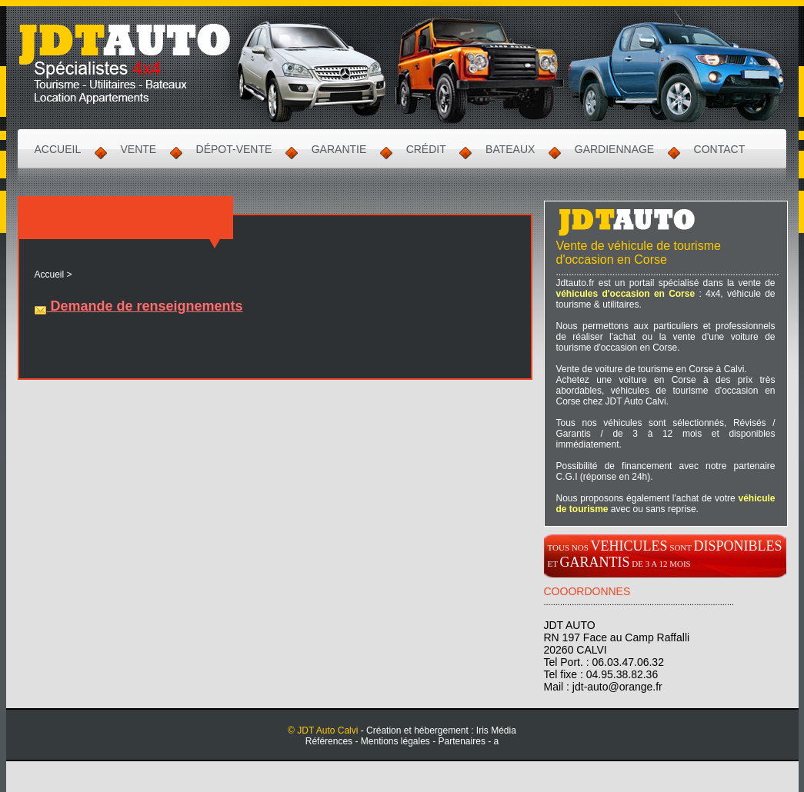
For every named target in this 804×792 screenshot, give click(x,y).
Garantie (339, 149)
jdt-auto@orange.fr (617, 687)
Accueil (58, 149)
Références (328, 741)
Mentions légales (395, 741)
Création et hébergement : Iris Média (441, 730)
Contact (720, 149)
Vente (139, 149)
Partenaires (462, 741)
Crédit (426, 149)
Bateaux (510, 149)
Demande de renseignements (139, 306)
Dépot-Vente (234, 149)
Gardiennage (614, 149)
